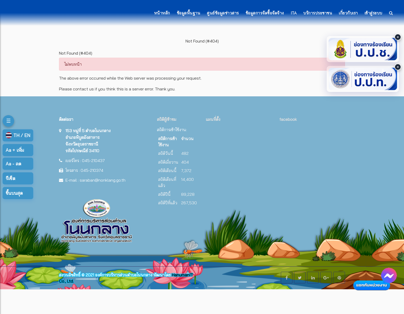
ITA (294, 12)
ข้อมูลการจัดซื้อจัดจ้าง (265, 12)
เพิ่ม (15, 150)
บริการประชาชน (317, 12)
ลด (13, 163)
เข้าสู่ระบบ (373, 12)
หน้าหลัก (162, 12)
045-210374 (92, 170)
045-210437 (93, 160)
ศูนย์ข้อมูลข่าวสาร (223, 12)
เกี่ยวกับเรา (348, 12)
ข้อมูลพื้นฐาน (188, 12)
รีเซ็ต (10, 178)
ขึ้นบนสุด (14, 193)
